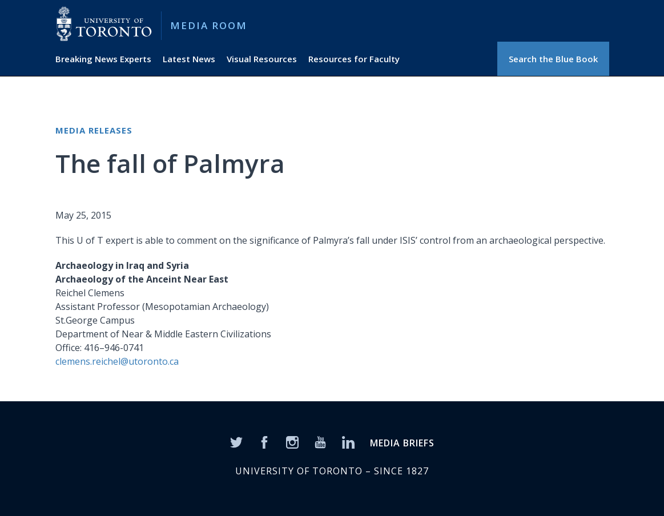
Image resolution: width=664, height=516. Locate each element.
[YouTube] (320, 441)
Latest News (189, 58)
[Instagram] (292, 441)
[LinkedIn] (348, 441)
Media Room (208, 25)
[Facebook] (264, 441)
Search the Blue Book (553, 58)
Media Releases (93, 130)
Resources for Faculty (354, 58)
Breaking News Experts (103, 58)
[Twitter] (236, 441)
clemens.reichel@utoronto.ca (117, 361)
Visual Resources (262, 58)
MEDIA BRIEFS (402, 443)
